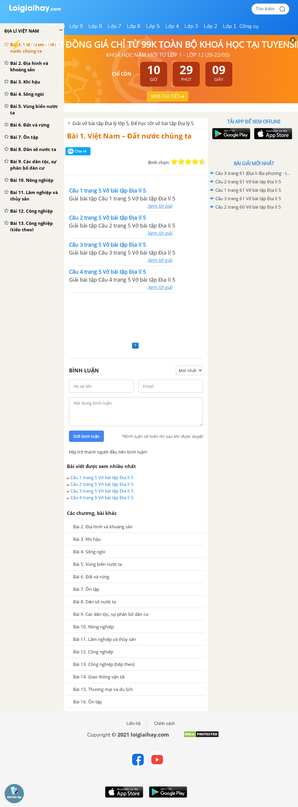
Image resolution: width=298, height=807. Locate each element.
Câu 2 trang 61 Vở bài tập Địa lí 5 (248, 181)
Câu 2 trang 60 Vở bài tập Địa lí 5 (248, 207)
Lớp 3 (191, 26)
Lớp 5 (153, 26)
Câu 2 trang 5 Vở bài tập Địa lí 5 (102, 484)
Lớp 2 (210, 26)
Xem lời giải (160, 206)
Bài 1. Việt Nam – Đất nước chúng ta (129, 136)
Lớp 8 (95, 26)
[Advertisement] (136, 316)
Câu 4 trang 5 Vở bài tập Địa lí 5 (102, 497)
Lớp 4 (172, 26)
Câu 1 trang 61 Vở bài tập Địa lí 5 (248, 190)
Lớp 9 (76, 26)
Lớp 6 (134, 26)
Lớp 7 (114, 26)
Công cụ (249, 26)
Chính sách (164, 723)
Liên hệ (133, 723)
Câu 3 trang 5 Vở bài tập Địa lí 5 (102, 491)
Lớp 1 (230, 26)
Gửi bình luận (86, 436)
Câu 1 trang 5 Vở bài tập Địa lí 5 (102, 477)
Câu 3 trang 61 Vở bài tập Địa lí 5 (248, 198)
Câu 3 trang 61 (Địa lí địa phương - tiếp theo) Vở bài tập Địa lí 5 (252, 173)
